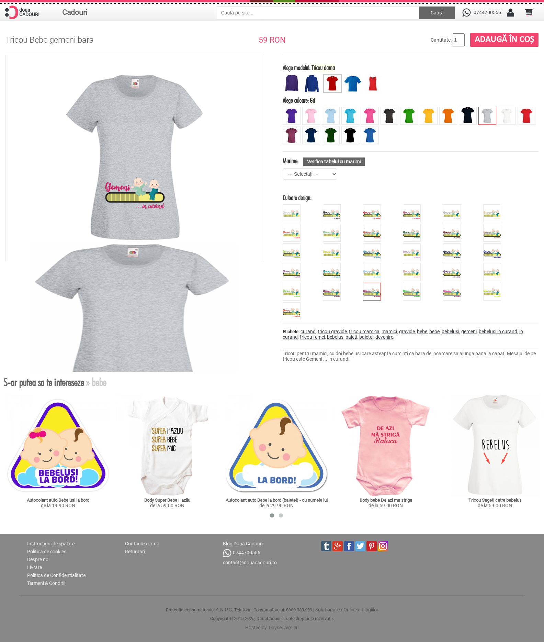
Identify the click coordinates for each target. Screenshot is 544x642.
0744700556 (241, 553)
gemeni (469, 331)
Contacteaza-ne (142, 543)
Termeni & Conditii (46, 583)
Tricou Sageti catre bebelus (495, 500)
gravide (407, 331)
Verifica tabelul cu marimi (334, 161)
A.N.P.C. (224, 609)
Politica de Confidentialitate (56, 575)
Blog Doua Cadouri (243, 543)
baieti (351, 337)
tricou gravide (332, 331)
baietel (366, 337)
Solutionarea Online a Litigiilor (346, 609)
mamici (389, 331)
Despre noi (38, 559)
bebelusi (450, 331)
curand (308, 331)
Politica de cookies (46, 551)
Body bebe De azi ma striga (386, 500)
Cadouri (74, 12)
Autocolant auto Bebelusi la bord (58, 500)
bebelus (335, 337)
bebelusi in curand (498, 331)
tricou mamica (364, 331)
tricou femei (312, 337)
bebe (422, 331)
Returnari (135, 551)
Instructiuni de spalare (51, 543)
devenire (384, 337)
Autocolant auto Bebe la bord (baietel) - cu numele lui (277, 500)
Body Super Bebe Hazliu (167, 500)
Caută (437, 12)
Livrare (34, 567)
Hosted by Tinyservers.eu (272, 627)
